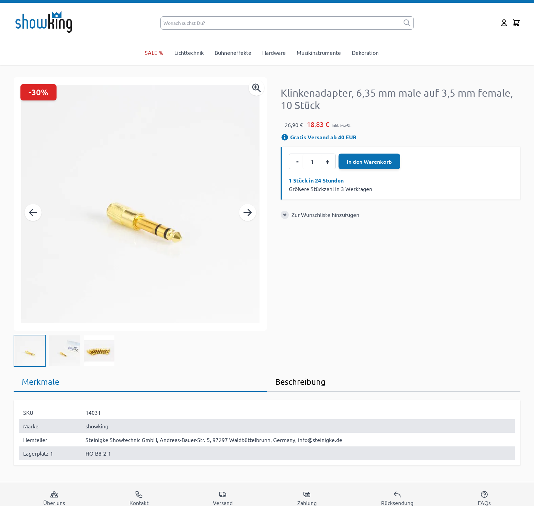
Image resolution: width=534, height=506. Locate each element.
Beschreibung (300, 381)
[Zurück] (33, 212)
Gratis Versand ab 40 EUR (319, 137)
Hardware (274, 52)
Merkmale (40, 381)
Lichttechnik (189, 52)
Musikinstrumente (319, 52)
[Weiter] (247, 212)
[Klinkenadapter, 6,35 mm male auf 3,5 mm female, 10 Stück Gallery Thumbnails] (64, 351)
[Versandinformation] (285, 137)
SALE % (154, 52)
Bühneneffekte (233, 52)
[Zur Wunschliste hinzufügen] (285, 215)
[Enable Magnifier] (256, 88)
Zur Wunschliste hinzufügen (325, 214)
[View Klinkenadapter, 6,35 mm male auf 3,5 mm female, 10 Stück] (30, 351)
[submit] (407, 23)
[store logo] (46, 21)
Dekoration (365, 52)
